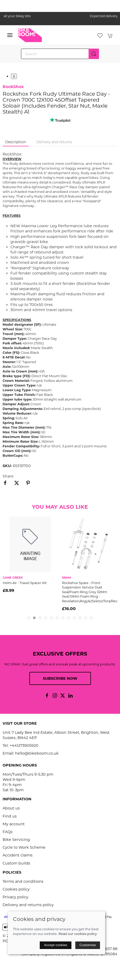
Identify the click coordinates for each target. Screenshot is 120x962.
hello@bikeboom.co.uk (37, 753)
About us (11, 808)
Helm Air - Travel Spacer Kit (24, 583)
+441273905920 (24, 745)
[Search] (60, 54)
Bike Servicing (16, 839)
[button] (10, 35)
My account (14, 824)
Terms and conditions (23, 881)
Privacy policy (15, 897)
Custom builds (16, 863)
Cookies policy (16, 889)
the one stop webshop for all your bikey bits (60, 16)
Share (8, 476)
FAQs (7, 831)
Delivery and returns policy (28, 904)
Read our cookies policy (77, 934)
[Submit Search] (94, 54)
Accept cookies (55, 945)
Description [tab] (15, 142)
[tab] (28, 618)
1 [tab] (14, 76)
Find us (10, 816)
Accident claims (17, 855)
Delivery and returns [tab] (54, 142)
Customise (87, 945)
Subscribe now (60, 678)
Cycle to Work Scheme (24, 847)
